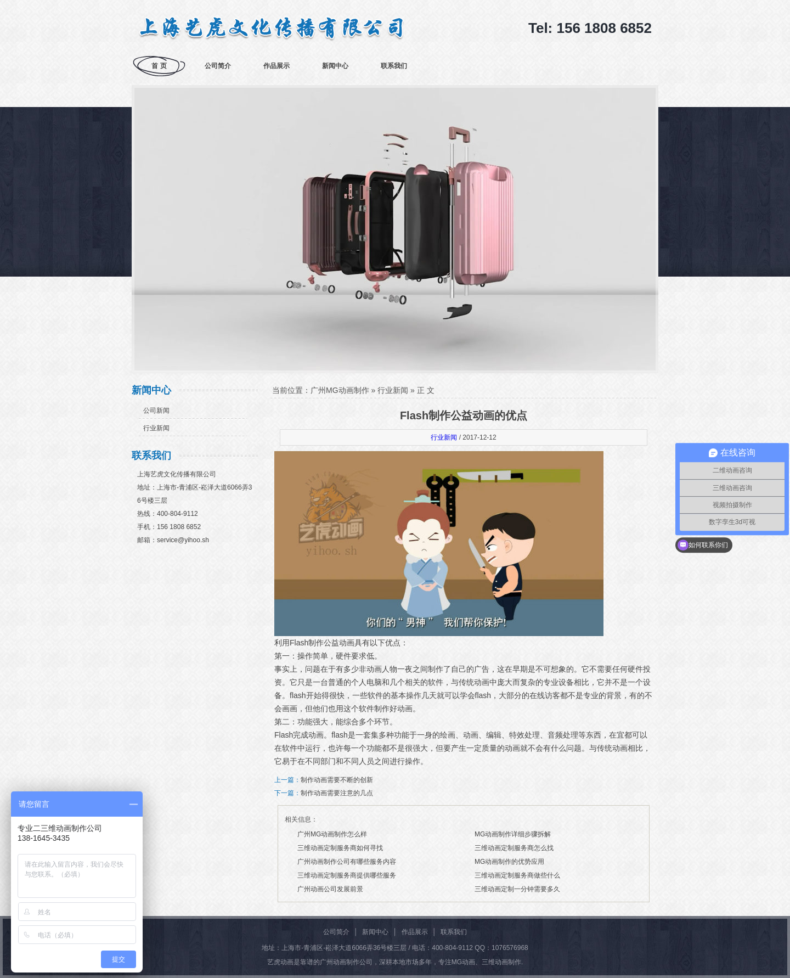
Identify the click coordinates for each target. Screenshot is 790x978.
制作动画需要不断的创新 (337, 780)
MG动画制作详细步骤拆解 (513, 834)
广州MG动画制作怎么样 (332, 834)
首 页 (158, 66)
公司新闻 (156, 410)
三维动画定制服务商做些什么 (517, 875)
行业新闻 (156, 428)
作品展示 (276, 66)
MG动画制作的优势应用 (509, 861)
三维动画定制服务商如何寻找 (340, 848)
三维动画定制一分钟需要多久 (517, 889)
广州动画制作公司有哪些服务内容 (346, 861)
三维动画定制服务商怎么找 (514, 848)
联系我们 (394, 66)
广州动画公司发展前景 (330, 889)
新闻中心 (335, 66)
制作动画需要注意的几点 (337, 793)
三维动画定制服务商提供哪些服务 (346, 875)
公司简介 (218, 66)
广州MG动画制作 (340, 390)
